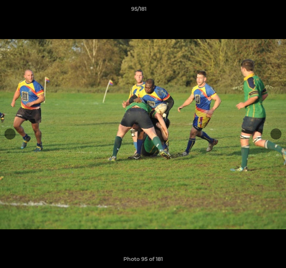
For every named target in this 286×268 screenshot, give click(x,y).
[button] (259, 10)
